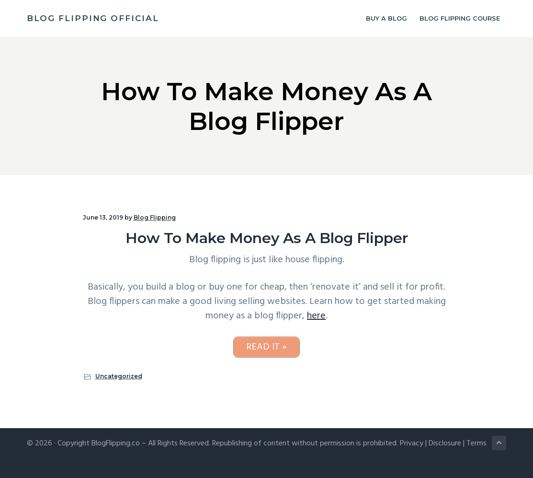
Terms (476, 443)
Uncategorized (118, 376)
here (316, 316)
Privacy (411, 443)
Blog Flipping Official (93, 18)
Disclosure (445, 443)
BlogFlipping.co (115, 443)
